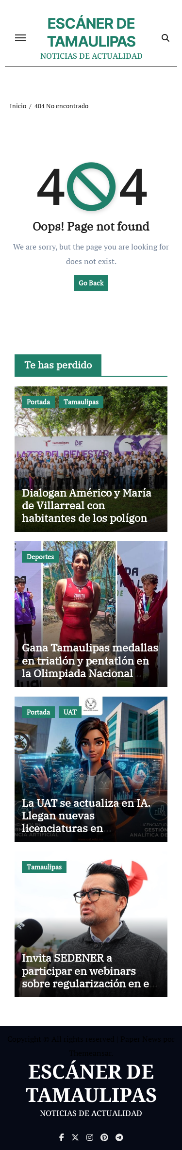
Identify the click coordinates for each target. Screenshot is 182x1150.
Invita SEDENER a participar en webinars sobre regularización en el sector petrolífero (87, 976)
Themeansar (90, 1053)
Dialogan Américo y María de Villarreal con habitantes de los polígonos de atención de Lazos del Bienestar (90, 518)
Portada (38, 401)
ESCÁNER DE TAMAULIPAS (91, 32)
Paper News (140, 1038)
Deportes (40, 556)
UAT (70, 712)
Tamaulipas (81, 401)
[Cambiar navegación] (20, 38)
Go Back (91, 282)
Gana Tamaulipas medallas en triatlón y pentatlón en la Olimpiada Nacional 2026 (90, 666)
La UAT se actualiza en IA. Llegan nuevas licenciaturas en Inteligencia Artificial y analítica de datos (86, 828)
